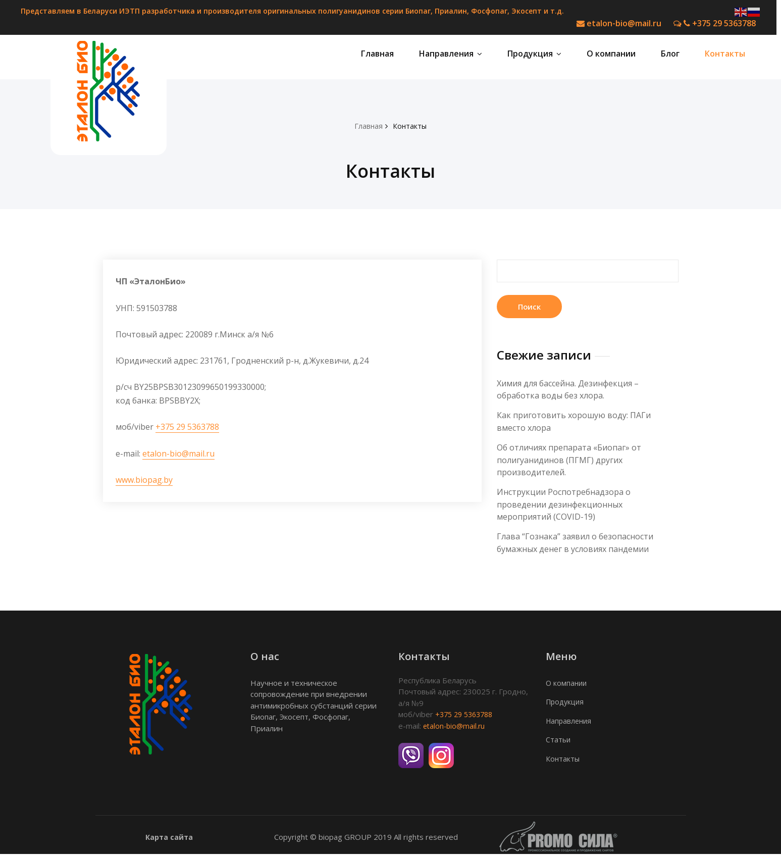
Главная (377, 56)
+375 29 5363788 (714, 23)
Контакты (725, 56)
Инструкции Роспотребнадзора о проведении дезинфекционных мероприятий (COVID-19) (564, 506)
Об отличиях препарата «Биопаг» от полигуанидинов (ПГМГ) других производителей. (569, 462)
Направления (450, 56)
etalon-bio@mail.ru (619, 23)
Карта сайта (169, 837)
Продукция (534, 56)
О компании (611, 56)
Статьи (558, 740)
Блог (670, 56)
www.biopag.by (144, 482)
